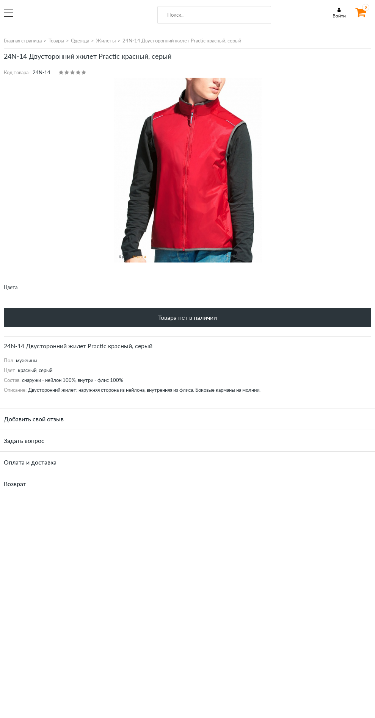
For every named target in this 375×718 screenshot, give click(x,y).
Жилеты (106, 41)
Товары (56, 41)
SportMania (66, 17)
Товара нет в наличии (187, 317)
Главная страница (23, 41)
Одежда (80, 41)
